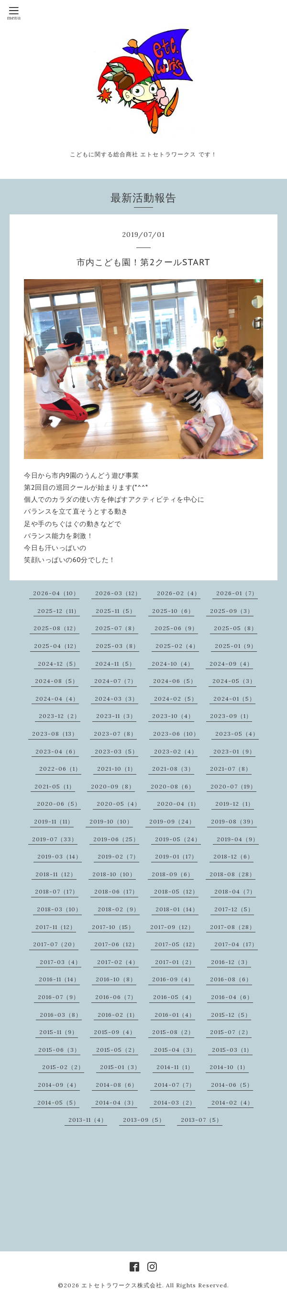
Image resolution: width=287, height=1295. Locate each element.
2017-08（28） (232, 926)
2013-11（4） (87, 1119)
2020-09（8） (113, 786)
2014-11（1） (175, 1067)
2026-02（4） (178, 593)
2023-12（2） (59, 715)
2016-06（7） (116, 997)
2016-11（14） (59, 979)
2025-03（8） (117, 645)
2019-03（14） (59, 856)
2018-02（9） (119, 909)
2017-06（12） (116, 944)
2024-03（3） (116, 698)
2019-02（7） (118, 856)
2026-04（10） (56, 593)
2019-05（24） (178, 839)
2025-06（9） (176, 628)
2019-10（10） (111, 821)
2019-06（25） (116, 839)
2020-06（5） (59, 803)
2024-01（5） (234, 698)
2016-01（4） (175, 1014)
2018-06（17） (116, 891)
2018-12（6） (233, 856)
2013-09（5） (144, 1119)
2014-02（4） (232, 1102)
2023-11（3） (116, 715)
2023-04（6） (57, 751)
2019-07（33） (54, 839)
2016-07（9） (58, 997)
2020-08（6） (173, 786)
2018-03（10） (59, 909)
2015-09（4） (115, 1032)
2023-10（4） (173, 715)
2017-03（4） (60, 961)
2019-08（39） (234, 821)
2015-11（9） (58, 1032)
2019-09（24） (172, 821)
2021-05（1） (54, 786)
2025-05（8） (235, 628)
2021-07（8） (231, 768)
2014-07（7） (174, 1084)
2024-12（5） (58, 663)
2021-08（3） (173, 768)
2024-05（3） (234, 680)
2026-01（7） (237, 593)
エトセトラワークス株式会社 (121, 1285)
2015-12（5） (231, 1014)
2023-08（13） (55, 733)
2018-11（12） (56, 874)
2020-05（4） (119, 803)
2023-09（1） (231, 715)
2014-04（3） (116, 1102)
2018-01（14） (177, 909)
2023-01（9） (234, 751)
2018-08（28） (232, 874)
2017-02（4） (118, 961)
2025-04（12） (57, 645)
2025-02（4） (177, 645)
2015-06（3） (59, 1049)
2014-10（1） (229, 1067)
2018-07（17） (56, 891)
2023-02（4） (176, 751)
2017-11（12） (55, 926)
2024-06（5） (175, 680)
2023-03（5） (116, 751)
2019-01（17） (176, 856)
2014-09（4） (59, 1084)
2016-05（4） (174, 997)
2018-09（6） (173, 874)
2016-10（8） (116, 979)
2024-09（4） (231, 663)
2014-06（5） (232, 1084)
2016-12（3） (231, 961)
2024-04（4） (57, 698)
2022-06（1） (60, 768)
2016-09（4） (173, 979)
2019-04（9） (238, 839)
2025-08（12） (56, 628)
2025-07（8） (116, 628)
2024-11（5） (115, 663)
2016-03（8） (61, 1014)
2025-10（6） (173, 610)
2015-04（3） (175, 1049)
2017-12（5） (234, 909)
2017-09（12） (172, 926)
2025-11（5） (116, 610)
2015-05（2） (117, 1049)
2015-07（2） (231, 1032)
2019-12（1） (234, 803)
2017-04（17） (236, 944)
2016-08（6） (231, 979)
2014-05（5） (58, 1102)
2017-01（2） (175, 961)
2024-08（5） (56, 680)
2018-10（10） (114, 874)
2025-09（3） (232, 610)
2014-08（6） (117, 1084)
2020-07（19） (233, 786)
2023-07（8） (115, 733)
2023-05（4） (237, 733)
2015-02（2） (63, 1067)
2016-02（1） (118, 1014)
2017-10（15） (113, 926)
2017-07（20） (55, 944)
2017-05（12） (177, 944)
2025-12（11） (58, 610)
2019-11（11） (54, 821)
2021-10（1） (116, 768)
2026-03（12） (118, 593)
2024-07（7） (115, 680)
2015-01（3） (120, 1067)
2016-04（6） (232, 997)
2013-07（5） (201, 1119)
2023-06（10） (176, 733)
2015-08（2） (173, 1032)
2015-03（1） (232, 1049)
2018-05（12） (176, 891)
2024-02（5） (176, 698)
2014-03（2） (175, 1102)
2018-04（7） (235, 891)
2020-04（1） (178, 803)
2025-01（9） (236, 645)
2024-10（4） (173, 663)
